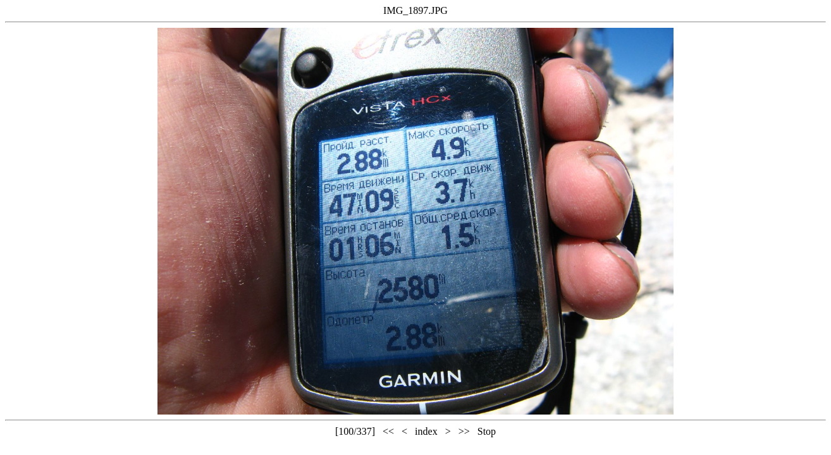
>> (464, 431)
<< (388, 431)
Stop (486, 431)
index (426, 431)
